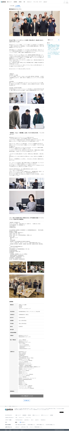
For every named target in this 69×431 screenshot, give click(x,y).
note (31, 420)
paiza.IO (36, 420)
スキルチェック (21, 417)
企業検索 (51, 415)
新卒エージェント (44, 415)
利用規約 (10, 430)
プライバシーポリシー (16, 430)
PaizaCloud (43, 420)
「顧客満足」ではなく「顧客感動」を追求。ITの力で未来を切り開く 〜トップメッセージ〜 (54, 49)
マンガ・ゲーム (28, 417)
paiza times (26, 420)
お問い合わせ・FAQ (24, 427)
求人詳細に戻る (26, 400)
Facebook (22, 422)
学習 (16, 417)
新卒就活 (29, 415)
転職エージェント (36, 415)
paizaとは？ (18, 427)
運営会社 (6, 430)
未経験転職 (24, 415)
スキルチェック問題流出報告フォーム (36, 427)
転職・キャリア (18, 415)
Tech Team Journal (19, 420)
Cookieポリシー (23, 430)
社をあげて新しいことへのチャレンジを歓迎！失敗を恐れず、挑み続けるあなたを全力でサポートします (54, 45)
